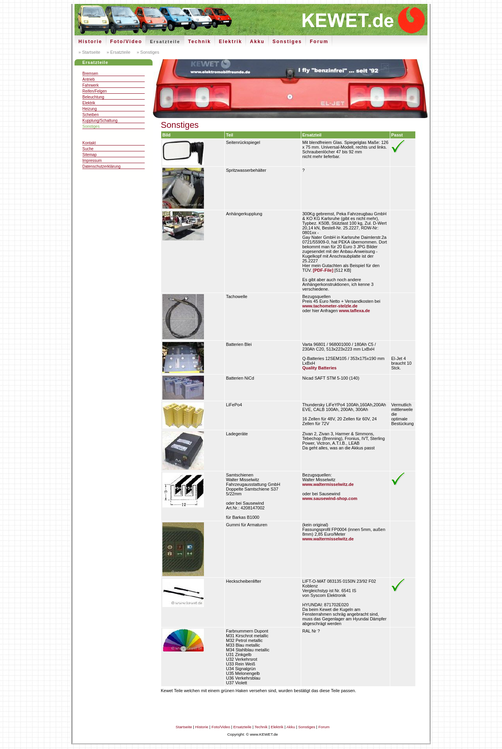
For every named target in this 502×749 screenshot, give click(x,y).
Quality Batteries (319, 367)
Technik (199, 41)
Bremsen (90, 73)
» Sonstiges (147, 52)
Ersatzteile (165, 41)
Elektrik (230, 41)
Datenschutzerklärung (101, 166)
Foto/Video (126, 41)
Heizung (89, 109)
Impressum (92, 160)
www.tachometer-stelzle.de (330, 306)
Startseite (184, 727)
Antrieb (88, 79)
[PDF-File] (323, 270)
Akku (257, 41)
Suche (87, 149)
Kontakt (89, 143)
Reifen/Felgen (94, 91)
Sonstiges (287, 41)
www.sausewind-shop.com (329, 498)
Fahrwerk (90, 85)
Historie (90, 41)
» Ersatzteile (118, 52)
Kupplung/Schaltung (100, 120)
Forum (319, 41)
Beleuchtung (93, 97)
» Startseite (89, 52)
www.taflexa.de (354, 310)
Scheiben (90, 115)
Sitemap (89, 155)
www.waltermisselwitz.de (328, 484)
